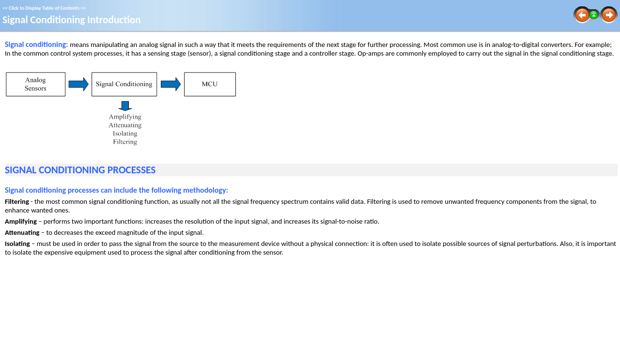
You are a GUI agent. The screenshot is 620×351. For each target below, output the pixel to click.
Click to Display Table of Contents (44, 8)
